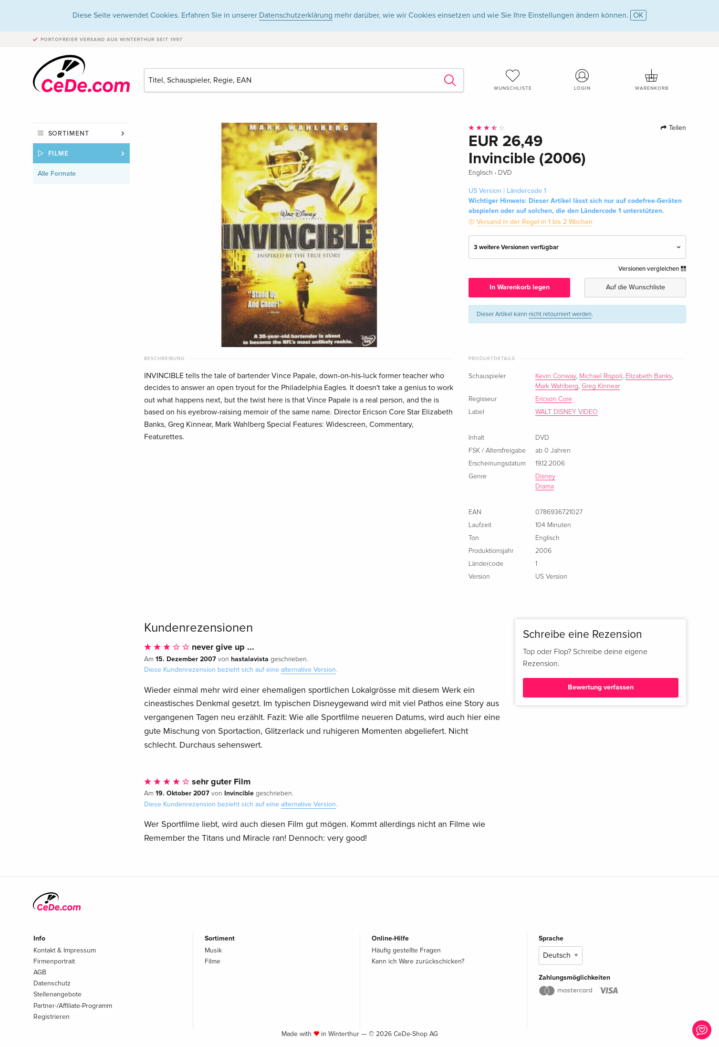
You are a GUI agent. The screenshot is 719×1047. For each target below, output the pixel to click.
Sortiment (68, 133)
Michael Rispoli (600, 376)
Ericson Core (553, 399)
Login (582, 79)
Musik (213, 950)
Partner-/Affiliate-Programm (72, 1006)
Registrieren (51, 1017)
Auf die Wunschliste (635, 287)
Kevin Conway (555, 376)
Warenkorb (652, 79)
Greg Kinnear (601, 386)
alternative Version (308, 670)
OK (638, 15)
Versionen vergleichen (652, 269)
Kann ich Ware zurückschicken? (418, 961)
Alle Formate (57, 173)
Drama (544, 486)
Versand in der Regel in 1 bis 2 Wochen (535, 222)
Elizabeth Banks (648, 376)
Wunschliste (513, 79)
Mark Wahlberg (556, 386)
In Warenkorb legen (520, 287)
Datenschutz (52, 983)
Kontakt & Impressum (64, 950)
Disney (545, 476)
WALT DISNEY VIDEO (566, 412)
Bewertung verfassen (601, 687)
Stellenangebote (57, 994)
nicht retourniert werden (560, 314)
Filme (58, 153)
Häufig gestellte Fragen (406, 950)
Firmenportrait (54, 961)
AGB (39, 972)
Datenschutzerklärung (296, 15)
